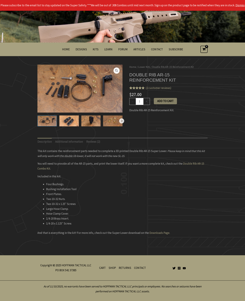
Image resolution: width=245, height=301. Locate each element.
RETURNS (125, 268)
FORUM (123, 49)
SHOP (112, 268)
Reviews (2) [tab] (93, 142)
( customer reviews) (158, 88)
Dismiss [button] (240, 5)
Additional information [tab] (69, 142)
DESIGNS (81, 49)
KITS (96, 49)
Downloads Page (159, 233)
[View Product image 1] (47, 120)
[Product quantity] (139, 101)
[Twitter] (174, 268)
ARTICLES (139, 49)
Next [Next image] (121, 120)
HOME (66, 49)
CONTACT (157, 49)
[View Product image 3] (91, 120)
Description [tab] (44, 142)
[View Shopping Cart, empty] (204, 49)
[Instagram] (179, 268)
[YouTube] (184, 268)
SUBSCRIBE (176, 49)
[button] (116, 71)
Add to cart (165, 101)
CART (102, 268)
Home (132, 67)
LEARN (108, 49)
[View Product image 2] (69, 120)
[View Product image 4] (112, 120)
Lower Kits (144, 67)
